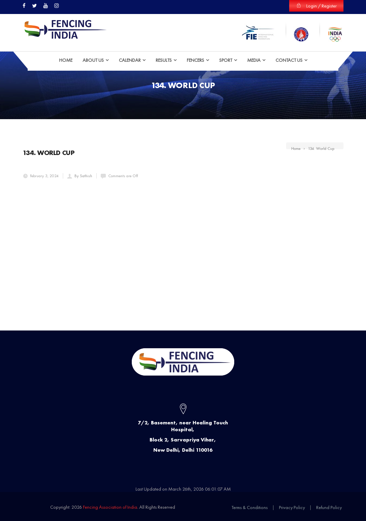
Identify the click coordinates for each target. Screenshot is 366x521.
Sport (225, 60)
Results (164, 60)
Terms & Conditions (249, 507)
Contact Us (289, 60)
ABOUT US (93, 60)
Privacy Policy (292, 507)
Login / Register (316, 6)
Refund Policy (329, 507)
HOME (65, 60)
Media (254, 60)
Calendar (130, 60)
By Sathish (83, 175)
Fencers (195, 60)
